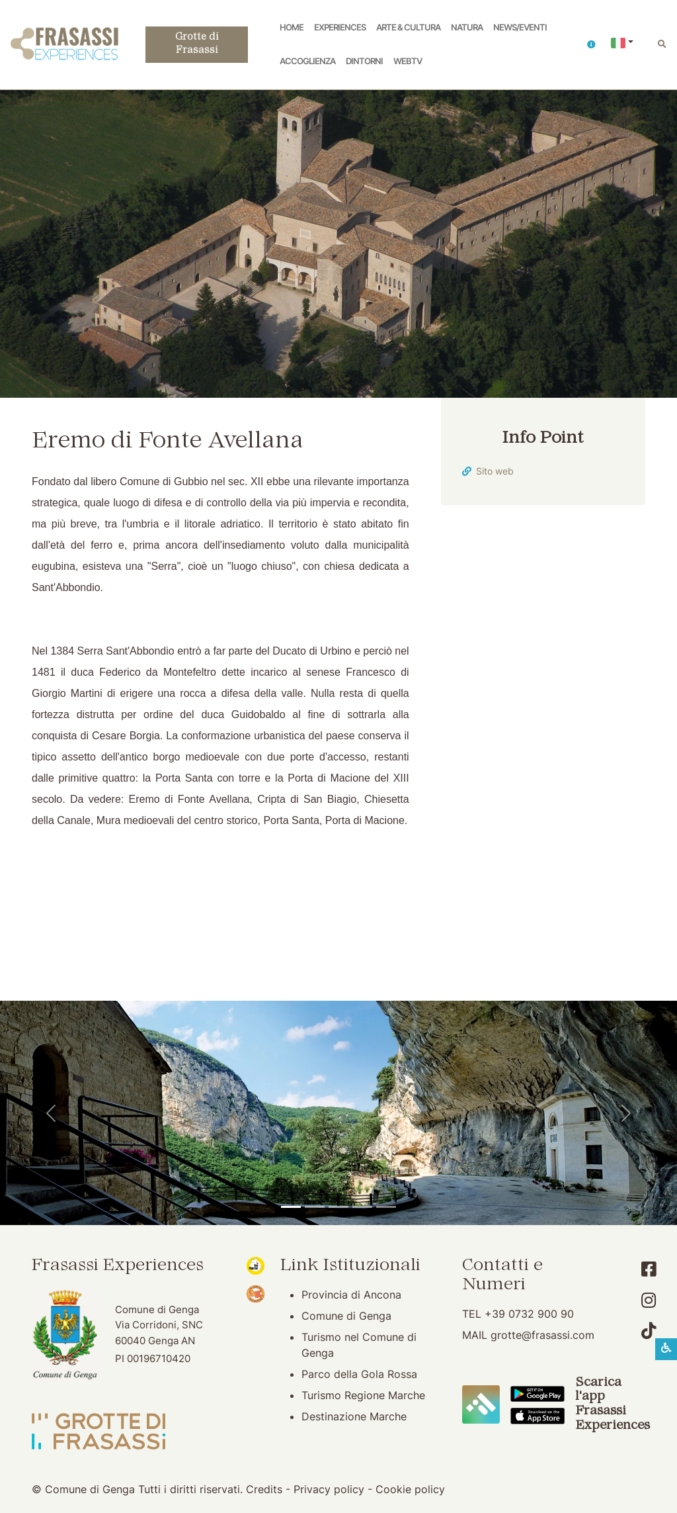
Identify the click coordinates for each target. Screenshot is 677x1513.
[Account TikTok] (649, 1330)
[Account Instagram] (649, 1300)
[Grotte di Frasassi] (315, 1207)
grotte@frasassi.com (542, 1335)
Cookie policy (410, 1489)
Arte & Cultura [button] (408, 27)
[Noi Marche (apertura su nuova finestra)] (255, 1264)
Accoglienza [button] (307, 61)
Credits (264, 1489)
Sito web (495, 471)
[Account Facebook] (649, 1269)
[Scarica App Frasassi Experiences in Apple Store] (537, 1415)
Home (291, 27)
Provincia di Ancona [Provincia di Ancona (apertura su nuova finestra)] (351, 1294)
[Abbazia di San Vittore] (362, 1207)
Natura (467, 27)
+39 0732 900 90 (529, 1313)
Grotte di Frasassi (196, 44)
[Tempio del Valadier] (291, 1207)
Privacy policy (329, 1489)
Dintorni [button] (364, 61)
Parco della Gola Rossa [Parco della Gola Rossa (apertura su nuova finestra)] (359, 1374)
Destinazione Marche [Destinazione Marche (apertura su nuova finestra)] (354, 1416)
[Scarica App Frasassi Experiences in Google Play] (537, 1392)
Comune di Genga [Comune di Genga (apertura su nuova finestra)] (346, 1315)
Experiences (340, 27)
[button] (591, 44)
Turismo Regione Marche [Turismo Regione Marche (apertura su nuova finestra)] (363, 1395)
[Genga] (386, 1207)
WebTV (407, 61)
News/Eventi (520, 27)
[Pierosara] (338, 1207)
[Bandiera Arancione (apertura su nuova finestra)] (255, 1293)
